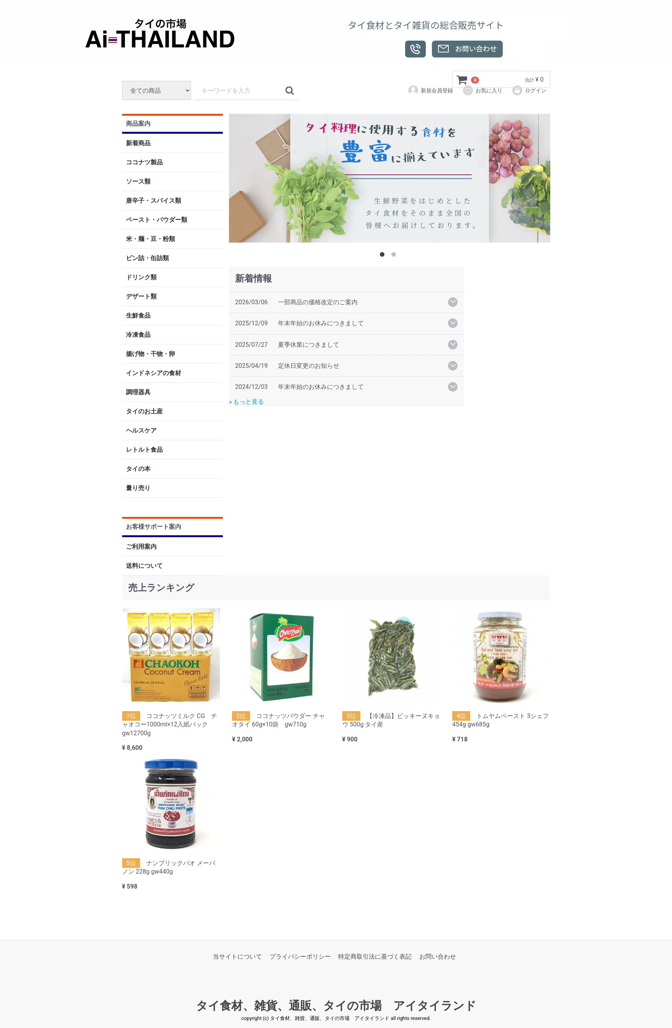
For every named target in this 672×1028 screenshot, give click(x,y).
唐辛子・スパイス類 (153, 201)
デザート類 (141, 296)
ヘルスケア (141, 430)
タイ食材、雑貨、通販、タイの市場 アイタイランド (336, 1006)
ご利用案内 (141, 546)
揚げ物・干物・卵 (150, 354)
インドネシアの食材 (153, 373)
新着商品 (138, 143)
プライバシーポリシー (300, 956)
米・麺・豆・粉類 (150, 239)
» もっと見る (246, 401)
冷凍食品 (138, 335)
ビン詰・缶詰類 (147, 258)
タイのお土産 (144, 411)
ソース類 (138, 181)
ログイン (529, 90)
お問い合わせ (437, 956)
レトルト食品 (144, 450)
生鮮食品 (138, 316)
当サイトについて (237, 956)
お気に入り (482, 90)
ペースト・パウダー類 (156, 220)
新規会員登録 (430, 90)
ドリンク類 (141, 277)
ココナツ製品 (144, 162)
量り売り (138, 488)
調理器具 (138, 392)
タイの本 (138, 469)
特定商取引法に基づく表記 (375, 956)
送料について (144, 565)
